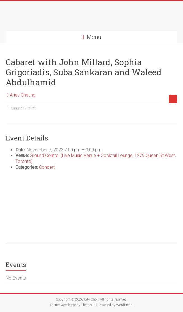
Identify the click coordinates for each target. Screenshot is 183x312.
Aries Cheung (22, 95)
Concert (47, 167)
